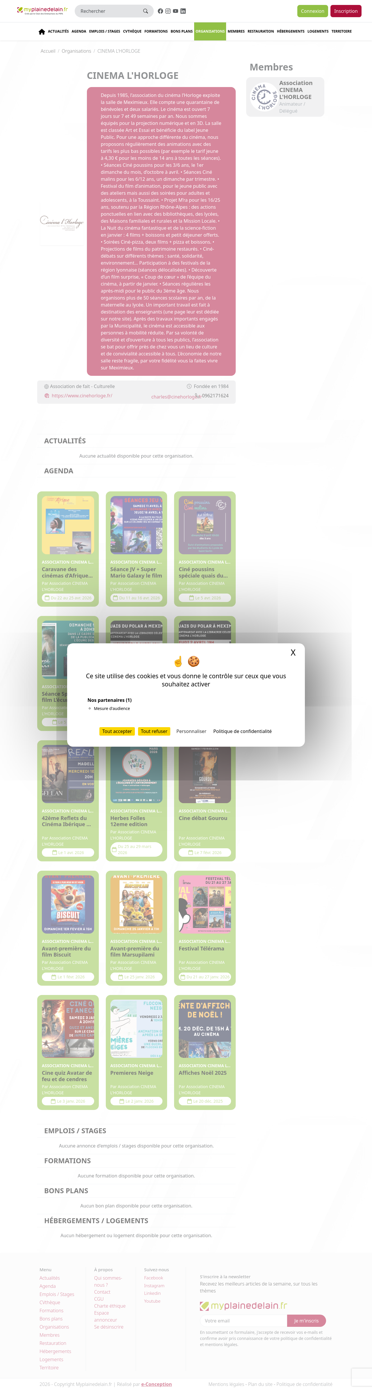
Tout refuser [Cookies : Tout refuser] (154, 731)
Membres (236, 31)
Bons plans (182, 31)
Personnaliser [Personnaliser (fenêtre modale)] (191, 731)
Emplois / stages (104, 31)
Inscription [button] (346, 11)
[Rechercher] (106, 11)
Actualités (58, 31)
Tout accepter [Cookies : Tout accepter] (117, 731)
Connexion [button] (312, 11)
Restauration (261, 31)
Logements (318, 31)
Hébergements (291, 31)
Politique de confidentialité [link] (242, 731)
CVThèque (132, 31)
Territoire (342, 31)
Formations (156, 31)
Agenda (79, 31)
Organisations (210, 31)
